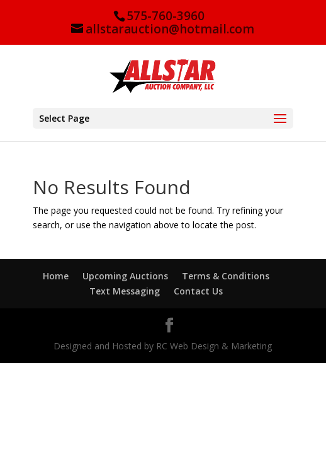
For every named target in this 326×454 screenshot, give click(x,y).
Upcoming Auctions (125, 276)
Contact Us (198, 291)
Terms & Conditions (225, 276)
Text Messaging (124, 291)
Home (56, 276)
